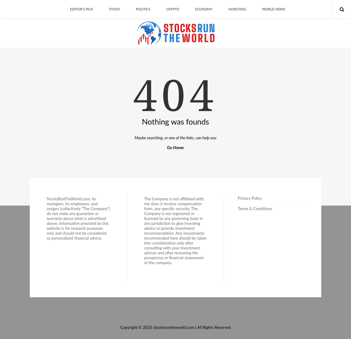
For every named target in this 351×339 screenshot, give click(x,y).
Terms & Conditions (255, 208)
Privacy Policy (250, 198)
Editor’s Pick (81, 9)
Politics (143, 9)
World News (273, 9)
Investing (237, 9)
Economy (203, 9)
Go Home (175, 147)
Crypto (172, 9)
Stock (114, 9)
